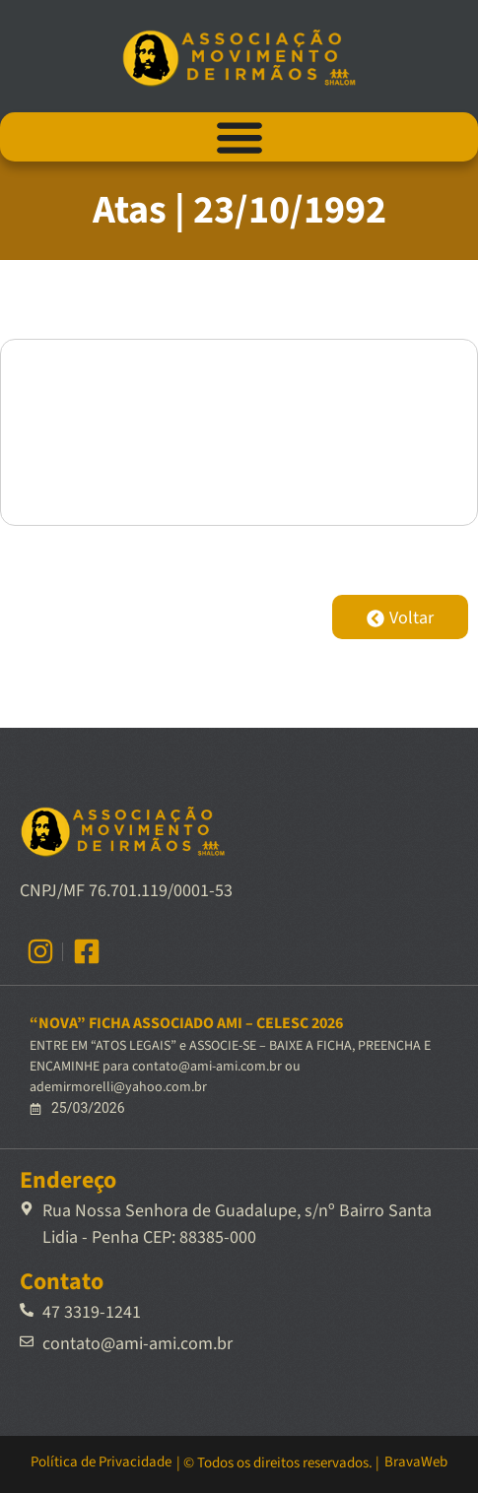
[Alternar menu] (239, 137)
